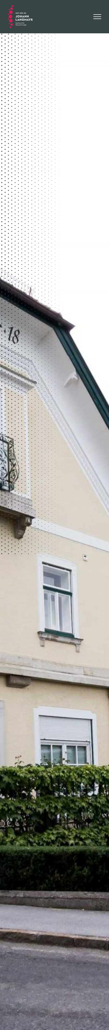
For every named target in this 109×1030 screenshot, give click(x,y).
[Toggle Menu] (97, 16)
